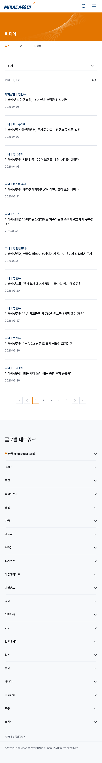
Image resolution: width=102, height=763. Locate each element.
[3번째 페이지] (51, 400)
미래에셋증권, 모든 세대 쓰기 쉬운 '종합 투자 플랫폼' (38, 373)
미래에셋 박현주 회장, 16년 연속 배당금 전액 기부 (36, 100)
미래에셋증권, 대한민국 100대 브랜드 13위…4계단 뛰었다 (42, 159)
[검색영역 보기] (84, 6)
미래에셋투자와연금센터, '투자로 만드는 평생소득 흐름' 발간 (42, 130)
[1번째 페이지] (35, 400)
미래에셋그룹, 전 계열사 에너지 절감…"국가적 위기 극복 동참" (43, 284)
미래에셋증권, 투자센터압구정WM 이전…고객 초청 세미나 (42, 189)
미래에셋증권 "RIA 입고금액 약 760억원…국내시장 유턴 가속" (44, 314)
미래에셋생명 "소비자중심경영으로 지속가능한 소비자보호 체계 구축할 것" (49, 221)
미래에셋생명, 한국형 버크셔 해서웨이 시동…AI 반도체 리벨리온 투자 (48, 254)
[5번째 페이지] (66, 400)
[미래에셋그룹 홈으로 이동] (19, 6)
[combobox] (51, 65)
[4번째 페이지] (59, 400)
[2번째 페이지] (43, 400)
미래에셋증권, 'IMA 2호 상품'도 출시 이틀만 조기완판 (38, 344)
